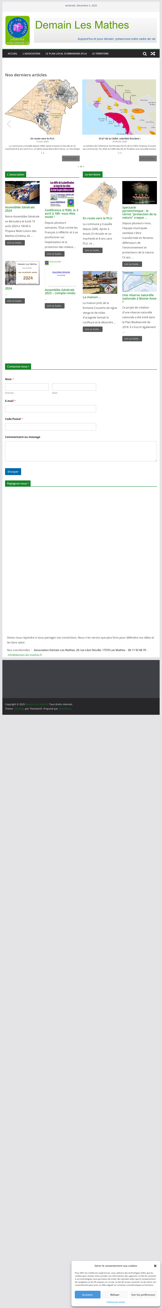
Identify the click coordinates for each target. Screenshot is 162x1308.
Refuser (114, 1294)
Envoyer (13, 472)
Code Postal (14, 419)
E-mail (10, 401)
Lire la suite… (70, 158)
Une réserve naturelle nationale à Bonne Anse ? (139, 298)
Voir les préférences (143, 1294)
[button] (155, 1266)
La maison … (92, 297)
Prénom (9, 392)
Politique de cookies (116, 1301)
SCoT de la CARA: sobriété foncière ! (119, 138)
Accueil (12, 53)
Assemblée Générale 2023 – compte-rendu (60, 291)
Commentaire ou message (22, 437)
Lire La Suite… (15, 242)
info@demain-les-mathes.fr (25, 655)
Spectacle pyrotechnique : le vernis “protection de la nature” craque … (139, 212)
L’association (31, 53)
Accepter (87, 1294)
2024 (8, 288)
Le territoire (100, 53)
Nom (55, 392)
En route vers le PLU (42, 138)
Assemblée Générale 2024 (20, 209)
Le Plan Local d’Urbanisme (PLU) (66, 53)
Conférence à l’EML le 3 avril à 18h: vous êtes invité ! (61, 213)
